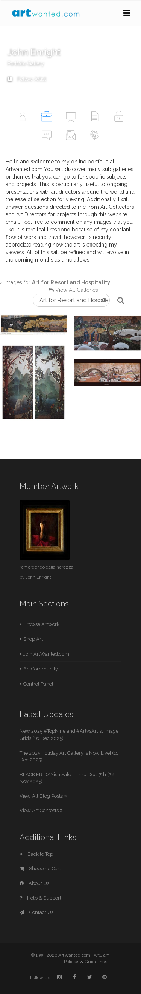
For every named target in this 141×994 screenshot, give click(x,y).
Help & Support (40, 898)
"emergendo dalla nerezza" (47, 567)
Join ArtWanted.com (46, 654)
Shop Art (33, 639)
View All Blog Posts (43, 796)
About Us (34, 883)
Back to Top (36, 854)
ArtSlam (102, 955)
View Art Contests (41, 810)
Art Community (40, 669)
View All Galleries (76, 290)
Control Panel (38, 684)
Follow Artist (27, 79)
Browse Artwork (41, 624)
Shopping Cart (40, 868)
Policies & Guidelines (85, 961)
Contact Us (36, 912)
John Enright (38, 577)
